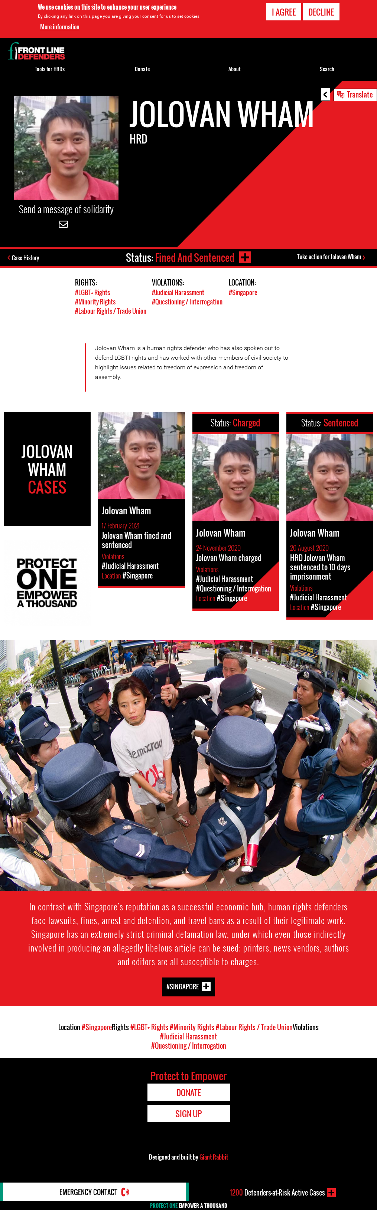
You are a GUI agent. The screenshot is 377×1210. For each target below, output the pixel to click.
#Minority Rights (95, 301)
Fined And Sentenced (194, 257)
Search (327, 69)
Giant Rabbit (213, 1157)
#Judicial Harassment (178, 292)
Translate (360, 94)
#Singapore (243, 292)
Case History (25, 258)
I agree (284, 12)
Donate (142, 69)
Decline (321, 12)
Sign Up (188, 1114)
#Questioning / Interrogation (187, 301)
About (234, 69)
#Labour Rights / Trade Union (110, 311)
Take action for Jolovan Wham (329, 257)
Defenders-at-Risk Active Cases (277, 1192)
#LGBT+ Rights (92, 292)
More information (59, 26)
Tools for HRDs (50, 69)
